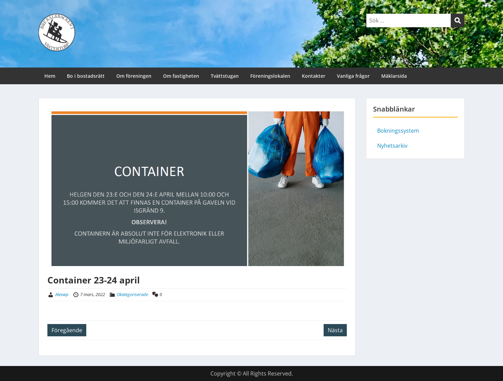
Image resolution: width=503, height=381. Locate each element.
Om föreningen (133, 76)
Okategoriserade (132, 294)
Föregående (66, 330)
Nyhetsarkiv (392, 145)
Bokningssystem (398, 130)
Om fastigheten (181, 76)
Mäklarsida (394, 76)
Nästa (335, 330)
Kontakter (313, 76)
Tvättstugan (225, 76)
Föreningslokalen (270, 76)
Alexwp (62, 294)
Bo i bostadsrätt (86, 76)
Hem (49, 76)
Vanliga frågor (353, 76)
